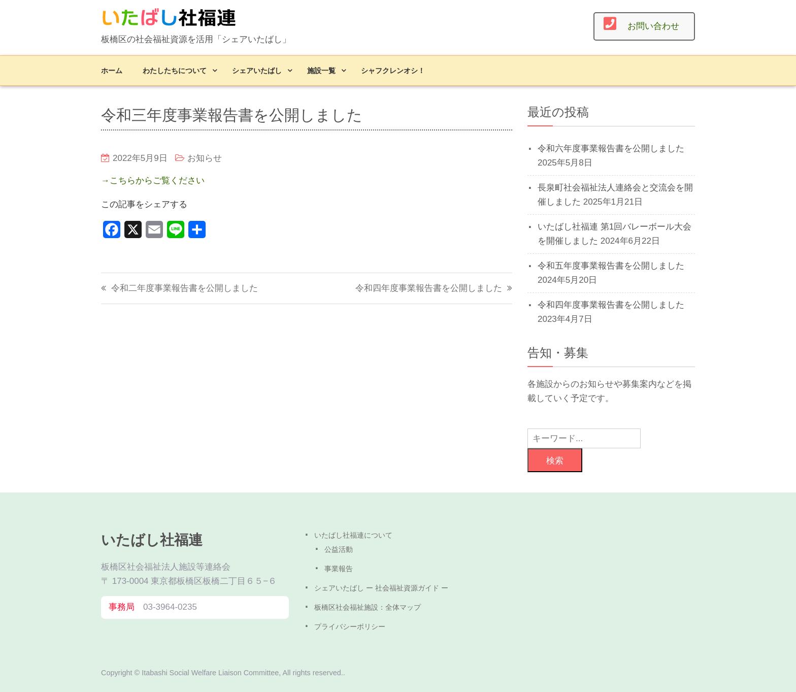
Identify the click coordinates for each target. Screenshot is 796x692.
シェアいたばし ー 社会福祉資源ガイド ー (381, 588)
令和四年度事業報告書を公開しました (428, 288)
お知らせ (204, 158)
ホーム (111, 70)
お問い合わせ (653, 26)
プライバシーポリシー (349, 626)
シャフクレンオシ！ (393, 70)
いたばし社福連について (353, 535)
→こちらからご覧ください (153, 180)
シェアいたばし (257, 70)
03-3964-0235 (170, 607)
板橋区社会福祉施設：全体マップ (367, 607)
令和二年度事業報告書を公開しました (184, 288)
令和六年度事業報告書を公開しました (611, 148)
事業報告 (338, 569)
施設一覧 (321, 70)
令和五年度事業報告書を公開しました (611, 266)
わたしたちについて (175, 70)
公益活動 (338, 549)
